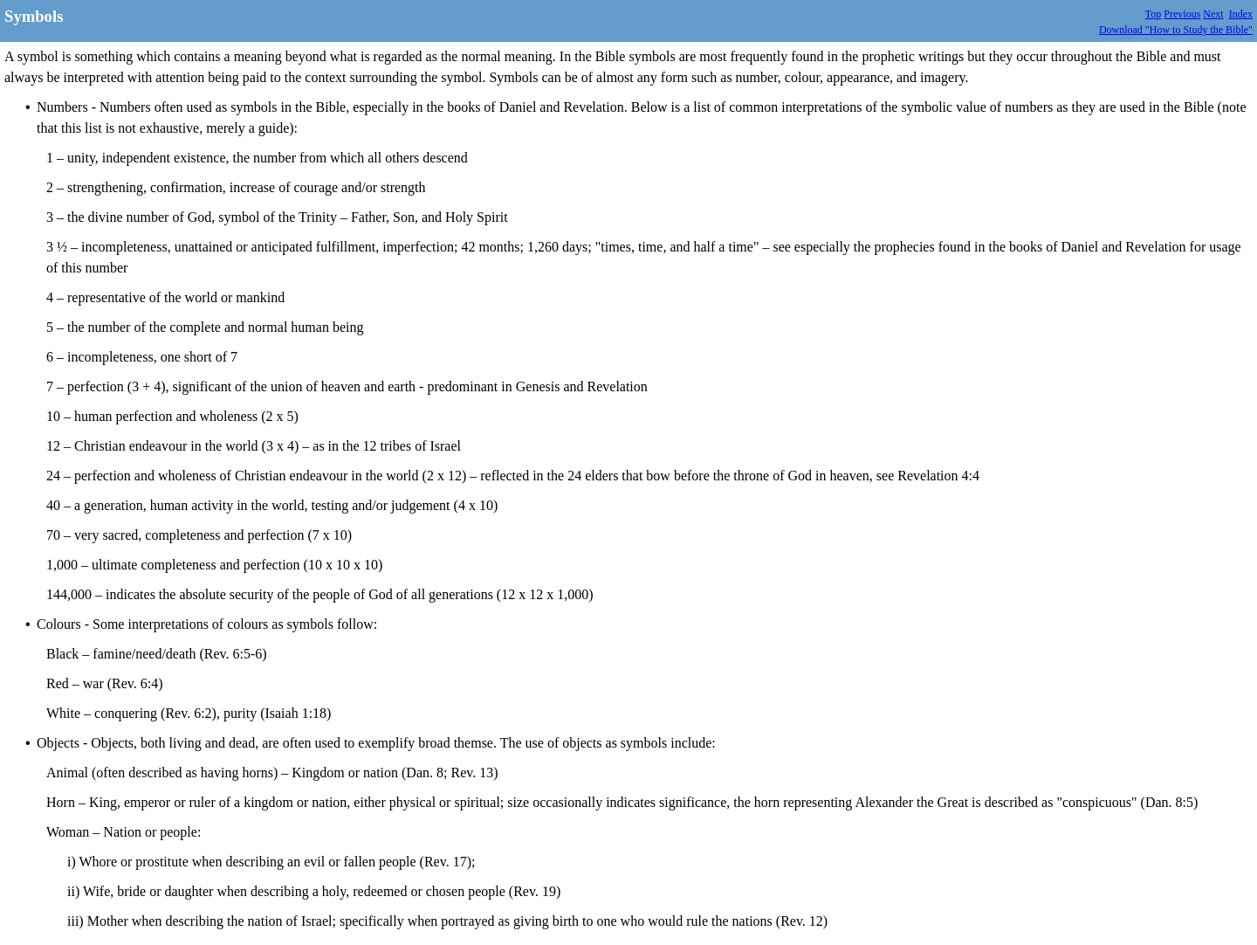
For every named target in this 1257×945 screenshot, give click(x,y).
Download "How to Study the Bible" (1176, 30)
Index (1241, 14)
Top (1153, 14)
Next (1213, 14)
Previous (1182, 14)
